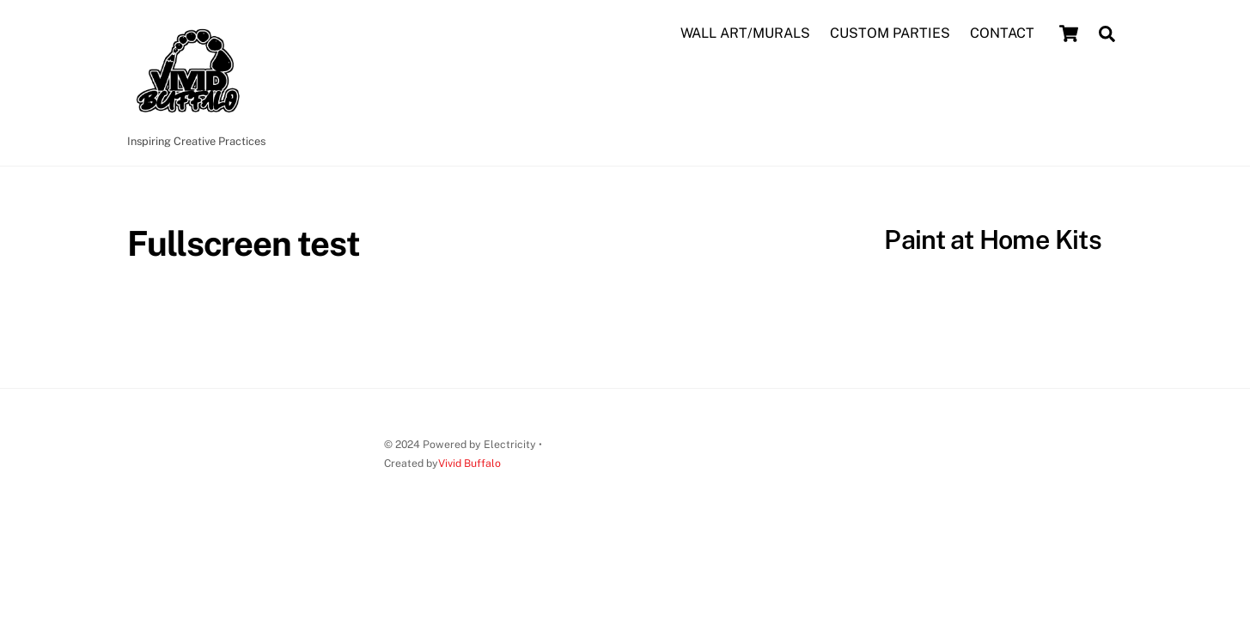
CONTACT (1002, 33)
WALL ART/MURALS (745, 33)
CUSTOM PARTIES (890, 33)
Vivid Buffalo (469, 463)
